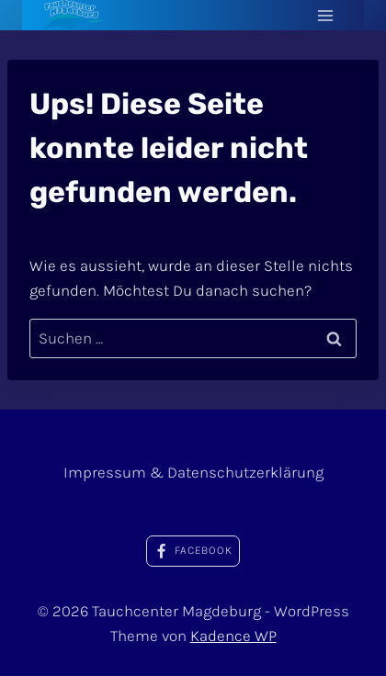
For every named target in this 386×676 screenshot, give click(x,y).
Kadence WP (233, 635)
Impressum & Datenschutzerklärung (193, 472)
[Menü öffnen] (325, 15)
